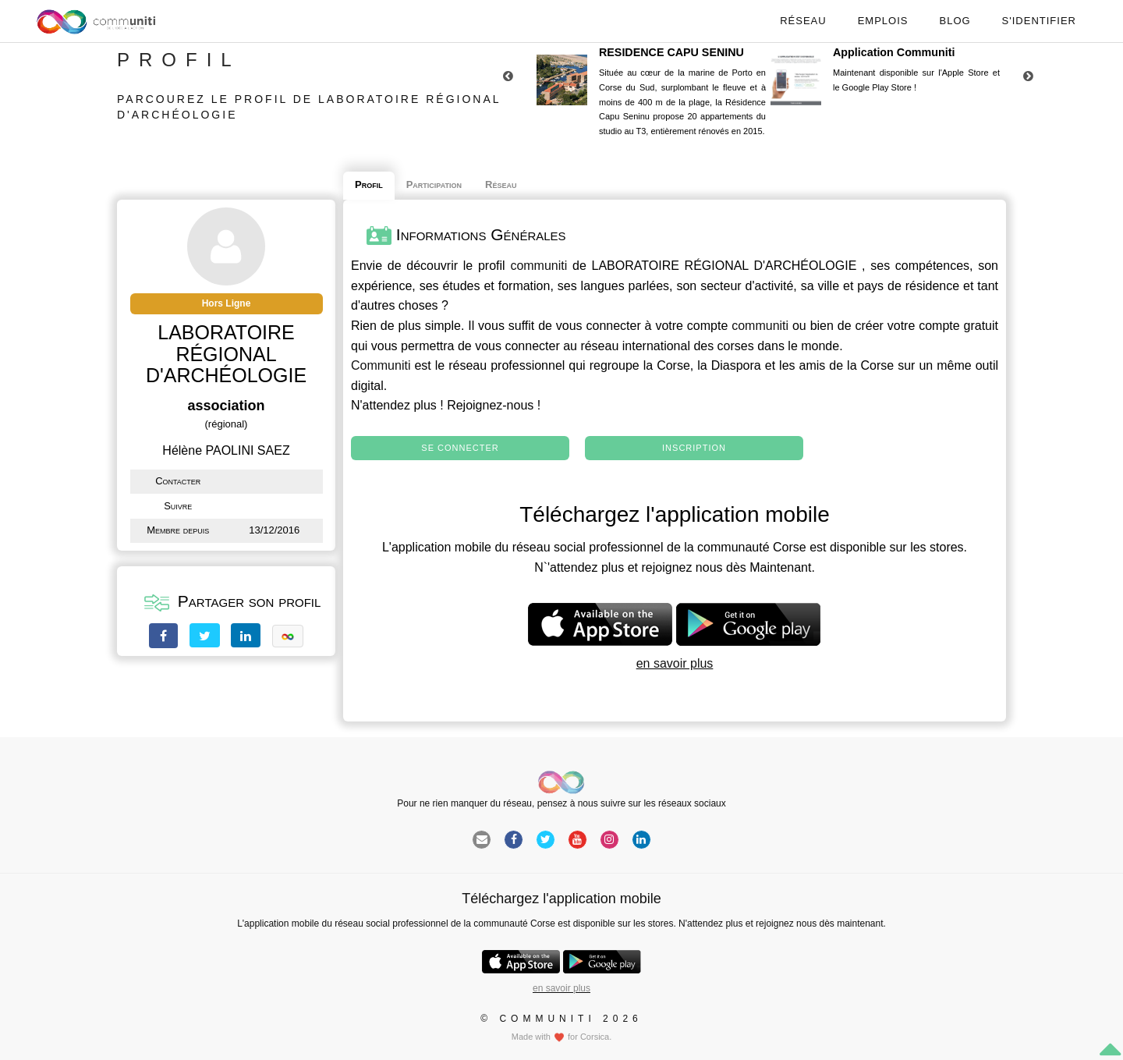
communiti (538, 265)
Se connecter (459, 447)
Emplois (883, 21)
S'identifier (1039, 21)
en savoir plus (675, 663)
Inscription (694, 447)
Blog (954, 21)
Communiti (380, 365)
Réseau (803, 21)
